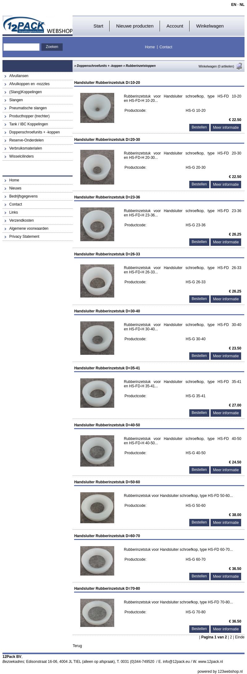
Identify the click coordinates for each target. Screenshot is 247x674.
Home (150, 47)
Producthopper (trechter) (29, 116)
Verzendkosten (21, 220)
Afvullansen (18, 76)
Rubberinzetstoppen (141, 65)
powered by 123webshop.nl (220, 671)
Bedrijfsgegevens (23, 196)
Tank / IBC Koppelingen (28, 124)
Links (13, 212)
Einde (240, 637)
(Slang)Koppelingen (25, 92)
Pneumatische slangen (28, 108)
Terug (77, 646)
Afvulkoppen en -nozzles (29, 84)
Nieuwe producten (134, 25)
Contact (166, 47)
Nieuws (15, 188)
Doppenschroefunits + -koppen (34, 132)
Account (174, 25)
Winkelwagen (210, 25)
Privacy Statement (24, 236)
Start (98, 25)
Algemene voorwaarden (28, 228)
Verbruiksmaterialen (25, 148)
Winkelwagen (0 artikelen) (221, 66)
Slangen (16, 100)
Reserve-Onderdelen (26, 140)
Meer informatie (226, 127)
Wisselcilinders (21, 156)
